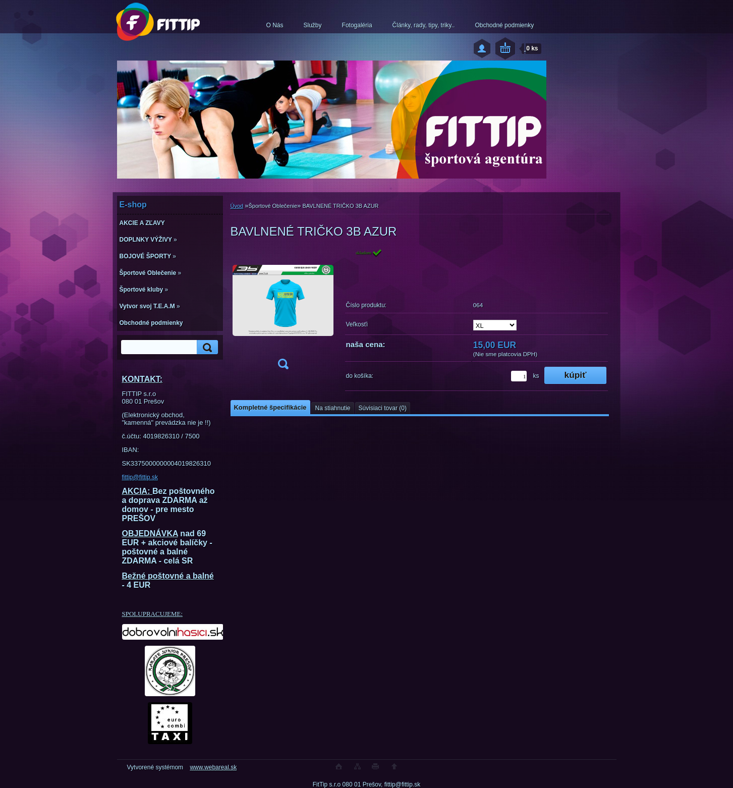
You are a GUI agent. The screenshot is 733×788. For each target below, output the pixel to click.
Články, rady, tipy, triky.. (423, 25)
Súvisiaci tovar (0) (383, 408)
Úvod (237, 206)
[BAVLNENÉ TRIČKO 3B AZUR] (283, 312)
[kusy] (519, 376)
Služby (313, 25)
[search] (205, 347)
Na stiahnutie (332, 408)
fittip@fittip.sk (140, 477)
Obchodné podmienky (504, 25)
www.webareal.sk (213, 767)
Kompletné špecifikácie (270, 407)
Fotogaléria (357, 25)
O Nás (275, 25)
